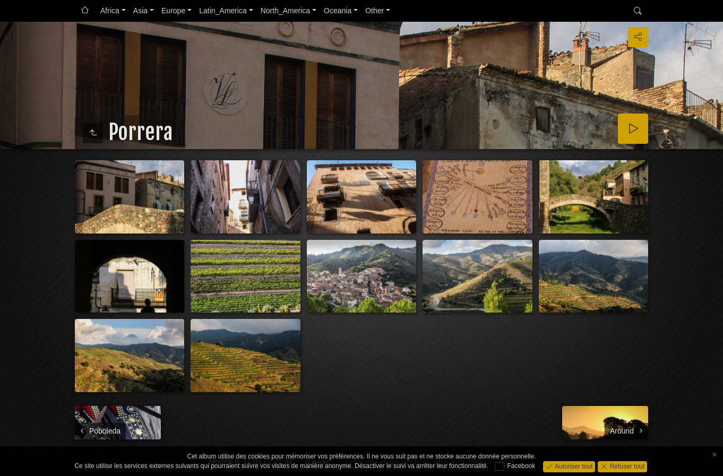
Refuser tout (626, 466)
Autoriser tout (573, 466)
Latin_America (223, 10)
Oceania (337, 10)
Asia (140, 10)
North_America (285, 10)
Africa (109, 10)
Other (374, 10)
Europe (173, 10)
